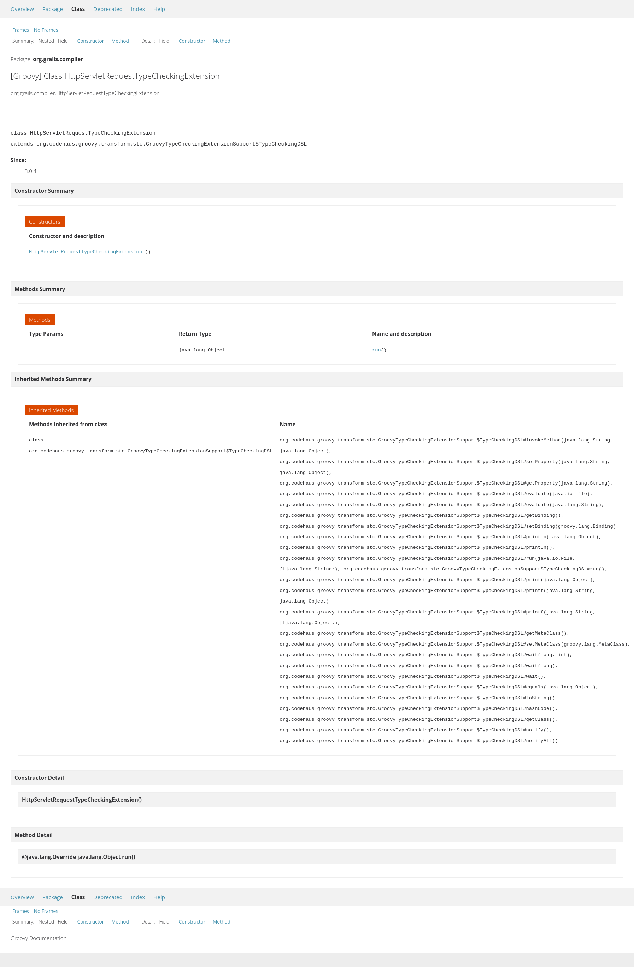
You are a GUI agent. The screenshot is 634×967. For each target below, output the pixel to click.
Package (52, 8)
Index (138, 8)
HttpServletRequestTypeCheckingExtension (85, 252)
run (376, 350)
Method (120, 40)
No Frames (46, 29)
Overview (22, 8)
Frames (20, 29)
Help (159, 8)
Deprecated (108, 8)
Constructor (90, 40)
